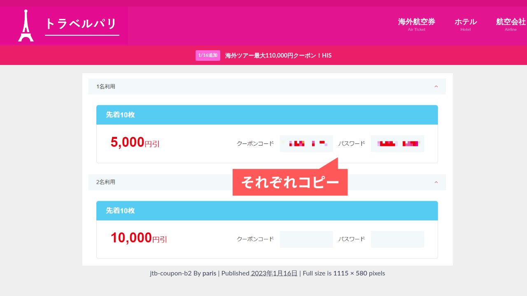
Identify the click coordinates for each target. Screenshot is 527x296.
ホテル (466, 24)
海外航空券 (416, 24)
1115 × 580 (350, 273)
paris (210, 273)
